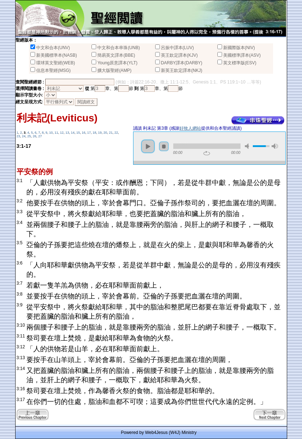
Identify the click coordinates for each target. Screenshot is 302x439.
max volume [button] (275, 146)
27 (40, 136)
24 (24, 136)
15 (78, 132)
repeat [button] (206, 153)
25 (29, 136)
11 (56, 132)
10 (51, 132)
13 (67, 132)
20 (105, 132)
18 (94, 132)
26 (35, 136)
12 (62, 132)
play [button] (148, 146)
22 (116, 132)
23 (18, 136)
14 (73, 132)
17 (89, 132)
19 (100, 132)
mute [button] (248, 146)
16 (83, 132)
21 (110, 132)
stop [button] (164, 146)
